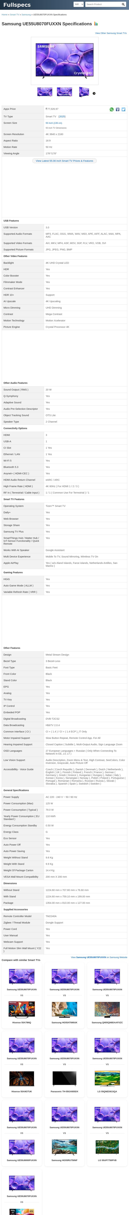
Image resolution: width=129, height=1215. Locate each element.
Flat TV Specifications (26, 1160)
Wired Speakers (63, 1117)
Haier (76, 1142)
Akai (93, 1152)
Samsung (26, 14)
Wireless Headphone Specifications (98, 1137)
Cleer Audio (68, 1129)
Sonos (39, 1102)
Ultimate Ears (28, 1102)
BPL (60, 1142)
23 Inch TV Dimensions (104, 1188)
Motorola (69, 1145)
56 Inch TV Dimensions (14, 1175)
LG (109, 1109)
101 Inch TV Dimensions (98, 1178)
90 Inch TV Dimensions (71, 1198)
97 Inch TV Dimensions (48, 1198)
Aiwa (100, 1106)
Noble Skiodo (17, 1145)
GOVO (96, 1109)
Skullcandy (7, 1112)
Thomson (59, 1145)
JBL (22, 1106)
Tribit (45, 1102)
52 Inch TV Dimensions (115, 1172)
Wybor (34, 1149)
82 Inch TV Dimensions (70, 1172)
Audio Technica (32, 1122)
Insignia (66, 1149)
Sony (51, 1102)
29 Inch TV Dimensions (14, 1188)
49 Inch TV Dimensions (36, 1195)
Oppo (83, 1125)
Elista (84, 1106)
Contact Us (15, 1203)
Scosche (118, 1102)
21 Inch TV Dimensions (115, 1185)
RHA (40, 1129)
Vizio (83, 1102)
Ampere (90, 1102)
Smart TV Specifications (93, 1157)
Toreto (30, 1109)
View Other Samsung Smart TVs (111, 33)
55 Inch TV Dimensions (56, 128)
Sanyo (12, 1149)
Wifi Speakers (114, 1117)
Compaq (76, 1106)
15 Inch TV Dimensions (36, 1188)
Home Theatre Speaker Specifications (89, 1117)
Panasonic (7, 1129)
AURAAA (96, 1149)
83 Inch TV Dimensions (36, 1175)
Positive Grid (107, 1102)
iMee (12, 1152)
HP (120, 1129)
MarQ (77, 1125)
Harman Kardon (116, 1125)
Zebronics (54, 1106)
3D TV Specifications (71, 1157)
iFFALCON (120, 1145)
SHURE (57, 1129)
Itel (49, 1149)
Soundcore (7, 1106)
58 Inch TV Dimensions (59, 1175)
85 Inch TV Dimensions (71, 1168)
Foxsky (6, 1109)
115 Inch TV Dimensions (106, 1175)
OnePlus (47, 1125)
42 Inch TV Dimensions (47, 1185)
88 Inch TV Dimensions (59, 1195)
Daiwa (26, 1149)
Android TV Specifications (49, 1160)
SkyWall (116, 1149)
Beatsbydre (69, 1109)
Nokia (90, 1125)
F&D (27, 1106)
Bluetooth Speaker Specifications (40, 1117)
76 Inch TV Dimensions (52, 1178)
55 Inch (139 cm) (54, 123)
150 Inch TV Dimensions (29, 1178)
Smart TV (14, 14)
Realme (56, 1125)
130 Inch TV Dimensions (82, 1175)
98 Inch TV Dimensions (92, 1172)
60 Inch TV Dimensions (97, 1165)
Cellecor (107, 1106)
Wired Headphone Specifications (66, 1137)
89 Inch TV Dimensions (74, 1178)
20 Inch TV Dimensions (14, 1195)
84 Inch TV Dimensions (81, 1195)
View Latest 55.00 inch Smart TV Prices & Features (64, 160)
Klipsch (32, 1125)
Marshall (59, 1102)
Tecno (70, 1125)
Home (5, 14)
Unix (20, 1112)
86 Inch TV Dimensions (47, 1172)
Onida (6, 1145)
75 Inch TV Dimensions (71, 1182)
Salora (122, 1142)
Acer (88, 1149)
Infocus (114, 1142)
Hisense (51, 1109)
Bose (16, 1106)
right (94, 93)
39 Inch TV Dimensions (47, 1191)
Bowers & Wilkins (84, 1109)
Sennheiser (66, 1106)
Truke (46, 1129)
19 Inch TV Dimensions (104, 1195)
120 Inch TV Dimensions (48, 1168)
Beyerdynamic (10, 1125)
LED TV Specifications (29, 1157)
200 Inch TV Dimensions (29, 1165)
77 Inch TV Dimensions (25, 1172)
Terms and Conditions (50, 1203)
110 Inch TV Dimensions (26, 1198)
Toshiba (53, 1142)
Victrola (34, 1106)
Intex (83, 1142)
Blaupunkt (43, 1106)
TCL (37, 1109)
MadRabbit (21, 1109)
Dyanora (92, 1106)
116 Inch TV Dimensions (26, 1182)
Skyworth (42, 1149)
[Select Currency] (79, 4)
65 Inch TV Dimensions (74, 1165)
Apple (59, 1109)
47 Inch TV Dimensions (70, 1185)
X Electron (30, 1152)
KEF (97, 1102)
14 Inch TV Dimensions (70, 1191)
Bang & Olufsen (72, 1102)
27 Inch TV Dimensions (48, 1182)
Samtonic (46, 1152)
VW (38, 1152)
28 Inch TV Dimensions (25, 1191)
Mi (15, 1112)
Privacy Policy (29, 1203)
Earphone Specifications (39, 1137)
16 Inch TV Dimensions (93, 1168)
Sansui (96, 1142)
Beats (123, 1122)
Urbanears (23, 1125)
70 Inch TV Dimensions (52, 1165)
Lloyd (89, 1142)
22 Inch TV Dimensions (93, 1182)
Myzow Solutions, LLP (114, 1211)
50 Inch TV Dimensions (92, 1191)
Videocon (105, 1142)
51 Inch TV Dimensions (59, 1188)
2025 (62, 116)
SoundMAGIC (77, 1122)
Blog (5, 1203)
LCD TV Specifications (50, 1157)
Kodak (110, 1145)
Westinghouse (78, 1149)
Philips (44, 1109)
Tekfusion (114, 1122)
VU (46, 1142)
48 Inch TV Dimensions (115, 1191)
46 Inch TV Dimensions (25, 1185)
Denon (106, 1122)
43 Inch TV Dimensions (81, 1188)
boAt (13, 1109)
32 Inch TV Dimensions (25, 1168)
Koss (39, 1125)
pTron (115, 1109)
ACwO (104, 1109)
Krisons (116, 1106)
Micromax (68, 1142)
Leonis (78, 1152)
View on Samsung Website (99, 813)
